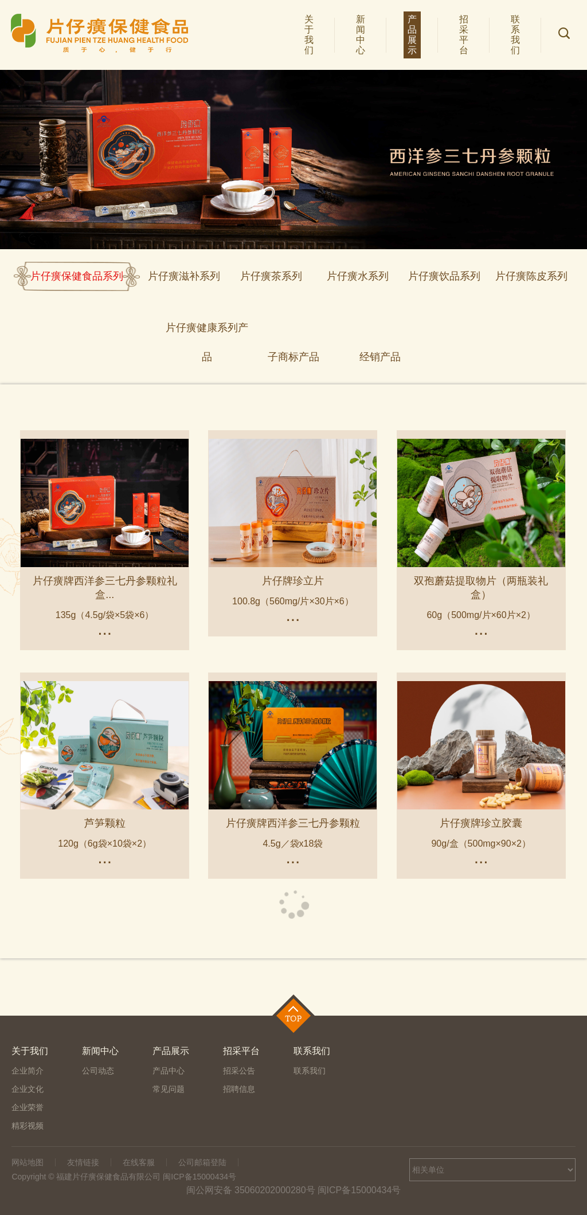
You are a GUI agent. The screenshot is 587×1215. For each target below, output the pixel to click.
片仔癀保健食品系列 (76, 276)
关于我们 (310, 34)
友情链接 (83, 1162)
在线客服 (139, 1162)
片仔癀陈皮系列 (531, 276)
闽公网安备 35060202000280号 (250, 1190)
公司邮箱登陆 (202, 1162)
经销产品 (380, 357)
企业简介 (27, 1070)
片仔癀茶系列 (271, 276)
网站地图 (27, 1162)
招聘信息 (239, 1089)
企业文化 (27, 1089)
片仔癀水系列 (358, 276)
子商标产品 (293, 357)
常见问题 (168, 1089)
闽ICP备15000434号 (359, 1190)
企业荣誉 (27, 1107)
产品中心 (168, 1070)
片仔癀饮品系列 (444, 276)
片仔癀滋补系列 (184, 276)
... (104, 629)
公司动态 (98, 1070)
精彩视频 (27, 1125)
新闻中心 (361, 34)
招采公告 (239, 1070)
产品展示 (413, 34)
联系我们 (516, 34)
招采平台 (465, 34)
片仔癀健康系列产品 (207, 332)
